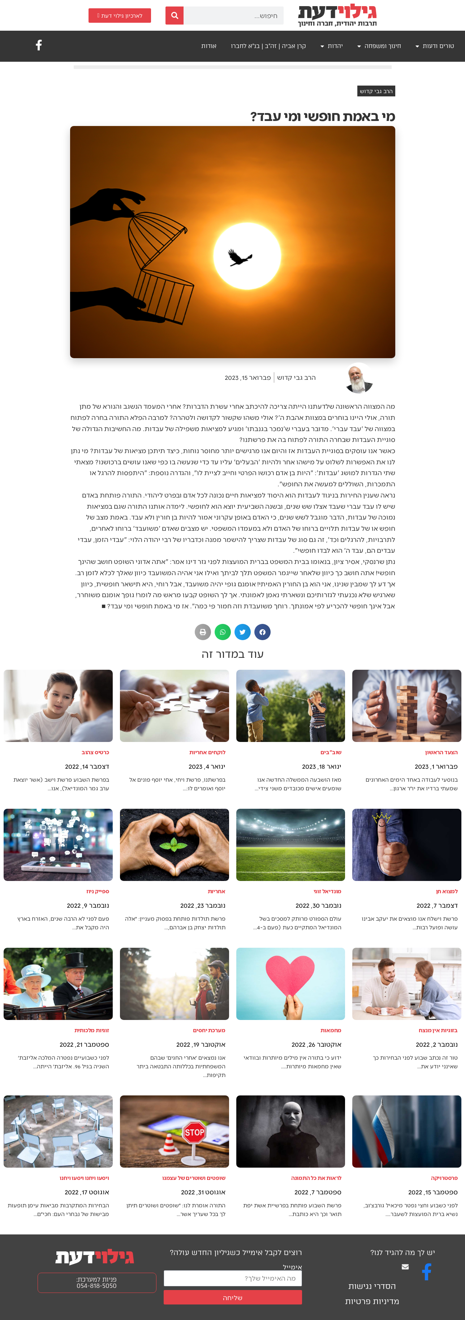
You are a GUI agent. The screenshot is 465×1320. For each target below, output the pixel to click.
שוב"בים (331, 751)
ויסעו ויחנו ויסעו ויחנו (84, 1177)
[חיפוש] (174, 15)
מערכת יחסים (209, 1029)
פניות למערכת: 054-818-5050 (96, 1282)
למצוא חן (447, 890)
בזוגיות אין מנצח (438, 1029)
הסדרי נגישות (372, 1286)
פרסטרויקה (444, 1177)
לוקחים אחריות (207, 751)
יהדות (331, 46)
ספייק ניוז (97, 890)
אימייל (292, 1266)
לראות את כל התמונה (316, 1177)
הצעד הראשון (441, 751)
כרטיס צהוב (95, 751)
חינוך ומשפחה (379, 46)
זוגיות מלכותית (91, 1029)
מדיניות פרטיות (372, 1301)
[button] (262, 632)
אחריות (216, 890)
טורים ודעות (435, 46)
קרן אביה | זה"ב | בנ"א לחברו (268, 46)
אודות (208, 46)
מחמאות (330, 1029)
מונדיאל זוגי (328, 890)
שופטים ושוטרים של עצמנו (193, 1177)
